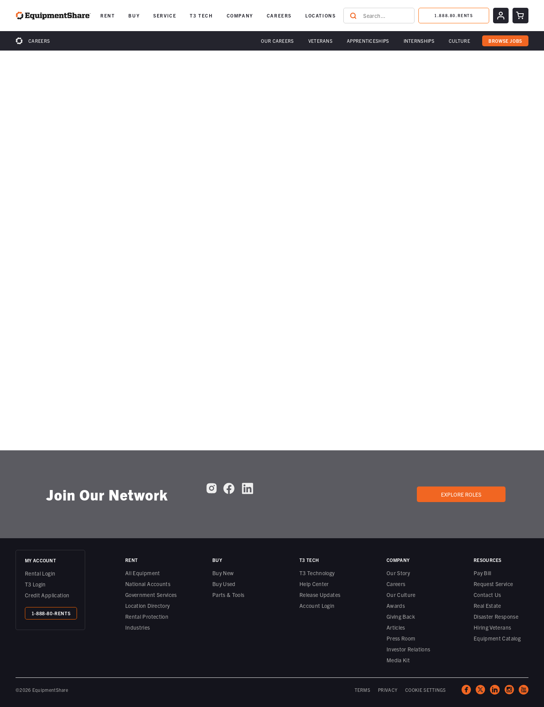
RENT (107, 15)
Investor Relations (408, 649)
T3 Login (35, 584)
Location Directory (147, 605)
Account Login (317, 605)
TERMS (363, 690)
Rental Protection (146, 616)
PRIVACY (387, 690)
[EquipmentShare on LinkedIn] (247, 491)
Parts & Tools (228, 594)
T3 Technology (317, 572)
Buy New (223, 572)
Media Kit (398, 659)
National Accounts (147, 583)
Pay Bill (483, 572)
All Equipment (142, 572)
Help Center (314, 583)
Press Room (401, 638)
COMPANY (240, 15)
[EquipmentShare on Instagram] (211, 491)
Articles (396, 627)
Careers (39, 41)
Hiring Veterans (492, 627)
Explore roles (461, 494)
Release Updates (319, 594)
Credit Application (47, 595)
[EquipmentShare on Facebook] (229, 491)
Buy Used (224, 583)
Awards (396, 605)
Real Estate (487, 605)
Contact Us (487, 594)
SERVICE (164, 15)
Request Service (493, 583)
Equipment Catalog (497, 638)
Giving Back (401, 616)
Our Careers (277, 41)
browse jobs (505, 41)
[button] (277, 41)
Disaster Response (496, 616)
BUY (134, 15)
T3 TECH (201, 15)
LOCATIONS (320, 15)
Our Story (398, 572)
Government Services (151, 594)
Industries (137, 627)
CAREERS (279, 15)
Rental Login (40, 573)
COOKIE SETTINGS (425, 690)
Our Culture (401, 594)
